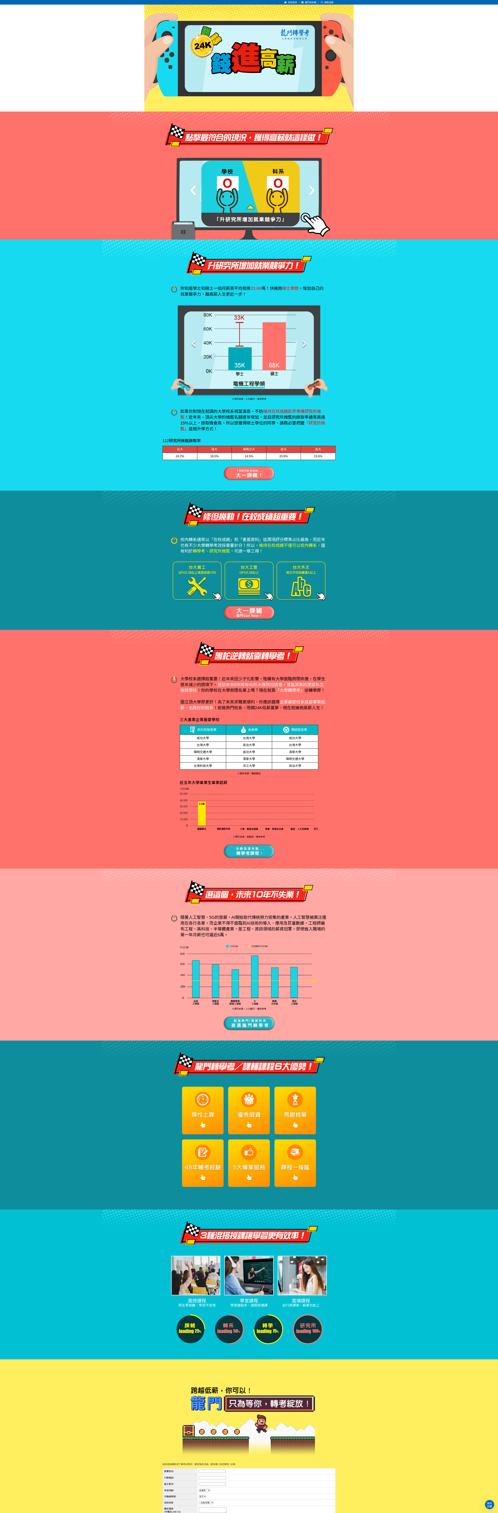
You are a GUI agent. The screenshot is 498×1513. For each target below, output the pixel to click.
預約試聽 (489, 1504)
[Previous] (193, 187)
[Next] (312, 187)
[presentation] (193, 342)
